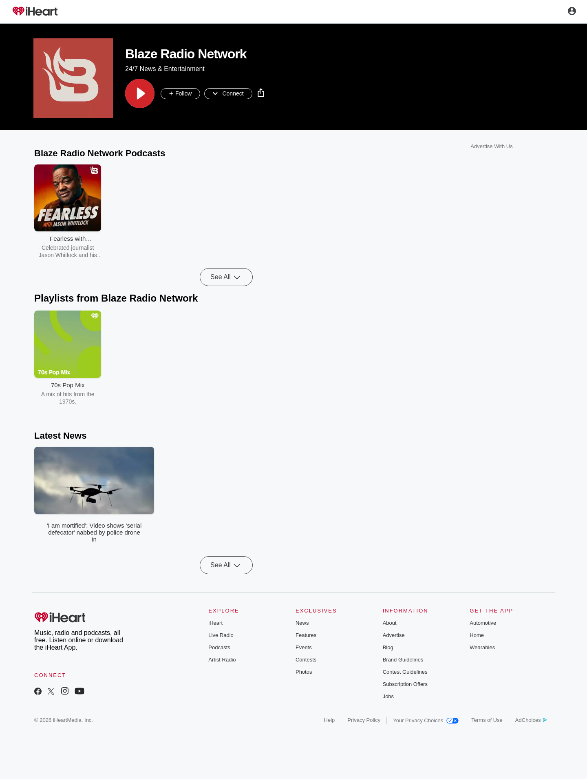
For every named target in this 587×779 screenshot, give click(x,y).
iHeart (215, 623)
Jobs (388, 696)
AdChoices (531, 720)
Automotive (483, 623)
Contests (306, 660)
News (302, 623)
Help (329, 720)
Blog (388, 647)
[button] (139, 93)
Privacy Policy (363, 720)
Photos (304, 672)
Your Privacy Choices (426, 720)
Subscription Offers (405, 684)
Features (306, 635)
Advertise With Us (491, 146)
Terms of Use (487, 720)
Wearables (482, 647)
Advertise (394, 635)
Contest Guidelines (405, 672)
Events (304, 647)
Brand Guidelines (403, 660)
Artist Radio (222, 660)
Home (477, 635)
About (390, 623)
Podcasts (219, 647)
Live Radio (220, 635)
